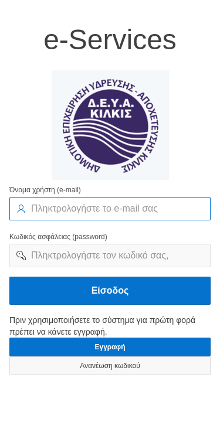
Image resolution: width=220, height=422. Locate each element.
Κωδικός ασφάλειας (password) (58, 237)
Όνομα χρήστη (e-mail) (45, 190)
